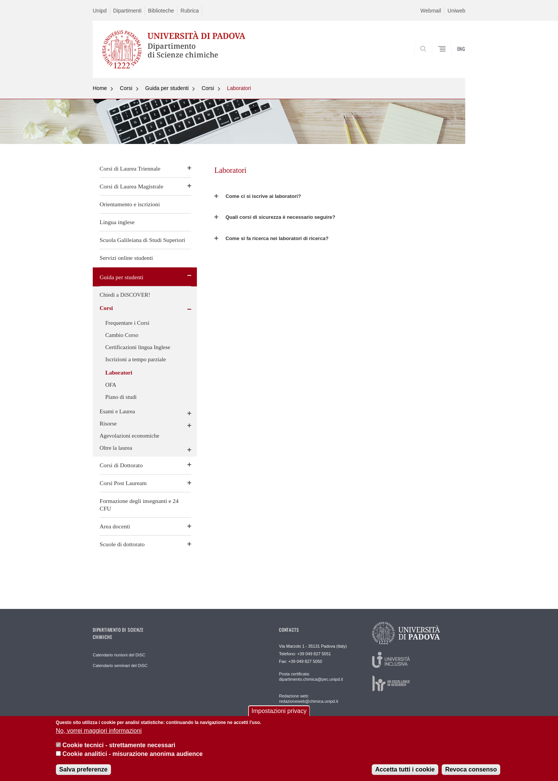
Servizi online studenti (126, 258)
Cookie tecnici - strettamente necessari (118, 745)
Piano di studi (121, 397)
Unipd (100, 11)
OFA (110, 385)
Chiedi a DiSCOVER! (125, 295)
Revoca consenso (471, 769)
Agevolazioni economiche (129, 436)
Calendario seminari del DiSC (120, 665)
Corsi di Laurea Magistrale (131, 186)
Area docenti (115, 526)
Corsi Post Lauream (123, 483)
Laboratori (239, 88)
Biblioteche (161, 11)
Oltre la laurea (116, 448)
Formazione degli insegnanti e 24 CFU (139, 505)
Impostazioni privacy (279, 711)
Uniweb (456, 11)
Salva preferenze (83, 769)
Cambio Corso (121, 335)
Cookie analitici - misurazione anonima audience (132, 754)
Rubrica (190, 11)
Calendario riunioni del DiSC (119, 655)
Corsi (126, 88)
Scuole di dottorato (122, 544)
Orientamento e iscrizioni (130, 204)
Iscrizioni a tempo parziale (135, 359)
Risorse (108, 424)
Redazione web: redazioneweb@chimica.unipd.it (308, 699)
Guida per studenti (167, 88)
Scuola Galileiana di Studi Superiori (142, 240)
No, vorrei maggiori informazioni (99, 730)
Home (100, 88)
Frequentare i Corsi (127, 323)
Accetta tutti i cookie (404, 769)
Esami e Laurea (117, 411)
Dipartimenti (127, 11)
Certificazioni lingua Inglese (137, 347)
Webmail (430, 11)
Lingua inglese (117, 222)
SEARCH (451, 59)
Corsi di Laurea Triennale (130, 168)
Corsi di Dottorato (121, 465)
